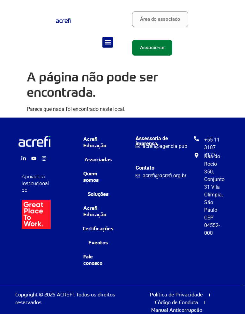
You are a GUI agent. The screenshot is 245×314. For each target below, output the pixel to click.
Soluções (98, 194)
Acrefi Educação (94, 142)
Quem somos (91, 176)
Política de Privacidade (176, 294)
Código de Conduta (176, 302)
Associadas (98, 159)
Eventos (98, 242)
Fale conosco (92, 259)
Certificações (98, 228)
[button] (107, 42)
